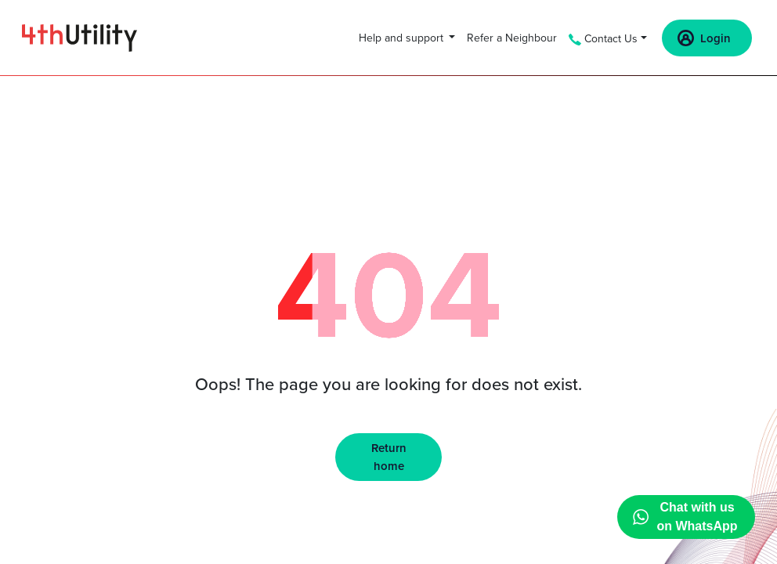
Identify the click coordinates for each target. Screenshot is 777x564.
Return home (389, 457)
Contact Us (603, 38)
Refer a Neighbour (512, 38)
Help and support (402, 38)
